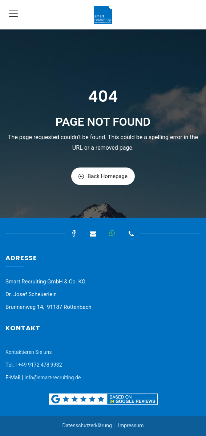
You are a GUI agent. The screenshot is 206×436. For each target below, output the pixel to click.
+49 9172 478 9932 (40, 365)
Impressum (131, 425)
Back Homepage (103, 176)
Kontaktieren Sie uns (28, 352)
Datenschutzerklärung (87, 425)
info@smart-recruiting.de (52, 377)
